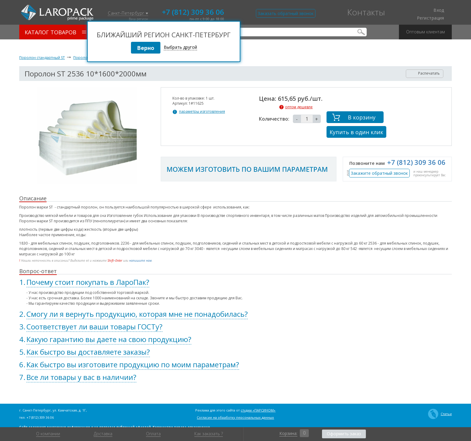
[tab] (235, 282)
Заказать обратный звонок (286, 13)
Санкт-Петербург (128, 13)
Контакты (366, 12)
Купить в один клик (356, 132)
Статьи (440, 414)
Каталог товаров (55, 32)
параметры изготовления (202, 111)
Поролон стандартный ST (42, 57)
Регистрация (430, 18)
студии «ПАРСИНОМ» (258, 410)
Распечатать (425, 73)
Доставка (103, 433)
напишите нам (140, 260)
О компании (48, 433)
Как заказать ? (208, 433)
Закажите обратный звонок (379, 173)
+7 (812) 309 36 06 (193, 11)
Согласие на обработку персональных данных (235, 417)
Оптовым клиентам (425, 30)
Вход (435, 10)
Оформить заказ (344, 433)
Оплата (153, 433)
